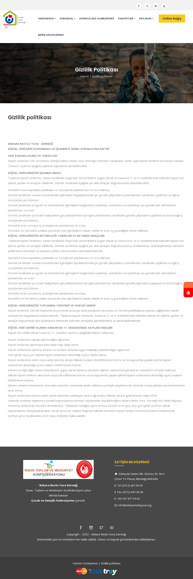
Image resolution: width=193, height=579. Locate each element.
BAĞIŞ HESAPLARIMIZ (51, 35)
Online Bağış (171, 18)
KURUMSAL (67, 18)
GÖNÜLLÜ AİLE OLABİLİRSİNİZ (96, 18)
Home (84, 76)
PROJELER (146, 18)
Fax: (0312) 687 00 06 (129, 492)
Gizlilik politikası (110, 563)
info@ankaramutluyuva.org (133, 505)
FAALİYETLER (126, 18)
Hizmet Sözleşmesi (85, 563)
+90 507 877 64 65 (127, 498)
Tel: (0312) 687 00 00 (129, 485)
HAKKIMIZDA (47, 18)
